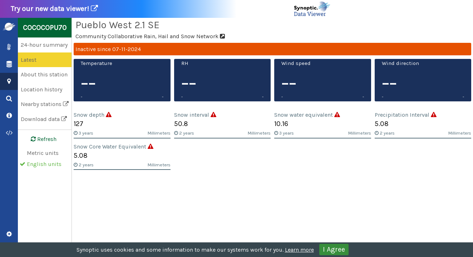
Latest (28, 59)
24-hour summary (44, 44)
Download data (44, 119)
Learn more (299, 249)
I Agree (334, 249)
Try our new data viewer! (171, 9)
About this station (44, 74)
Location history (41, 89)
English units (44, 164)
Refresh (39, 139)
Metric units (43, 153)
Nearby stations (45, 104)
